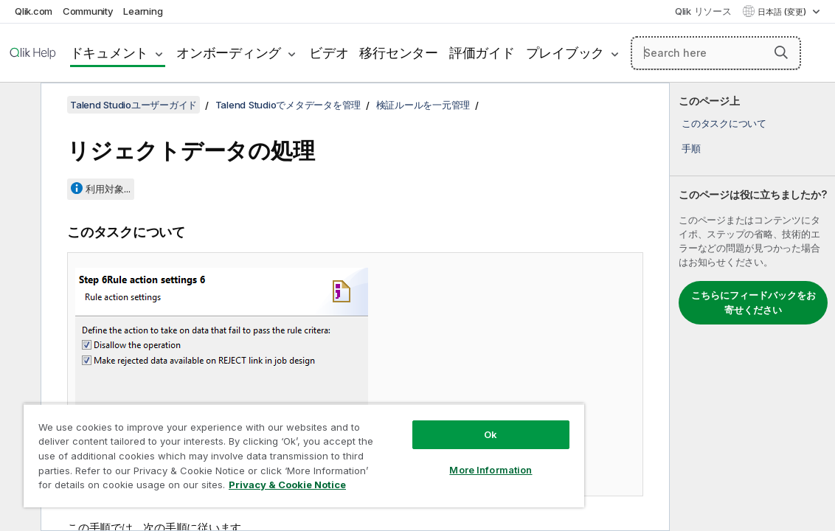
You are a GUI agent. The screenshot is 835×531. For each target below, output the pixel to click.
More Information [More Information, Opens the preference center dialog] (426, 459)
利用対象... (108, 189)
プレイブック (565, 52)
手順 (691, 148)
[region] (266, 449)
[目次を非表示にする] (18, 105)
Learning (142, 11)
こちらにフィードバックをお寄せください (753, 302)
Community (88, 11)
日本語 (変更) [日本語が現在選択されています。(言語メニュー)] (783, 12)
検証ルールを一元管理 (423, 105)
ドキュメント (109, 52)
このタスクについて (724, 123)
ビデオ (328, 52)
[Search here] (716, 53)
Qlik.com (33, 11)
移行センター (398, 52)
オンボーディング (228, 52)
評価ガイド (482, 52)
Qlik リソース (703, 11)
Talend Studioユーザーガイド (133, 105)
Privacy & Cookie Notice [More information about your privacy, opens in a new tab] (223, 487)
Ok (426, 423)
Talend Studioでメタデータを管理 (288, 105)
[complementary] (752, 307)
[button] (781, 52)
